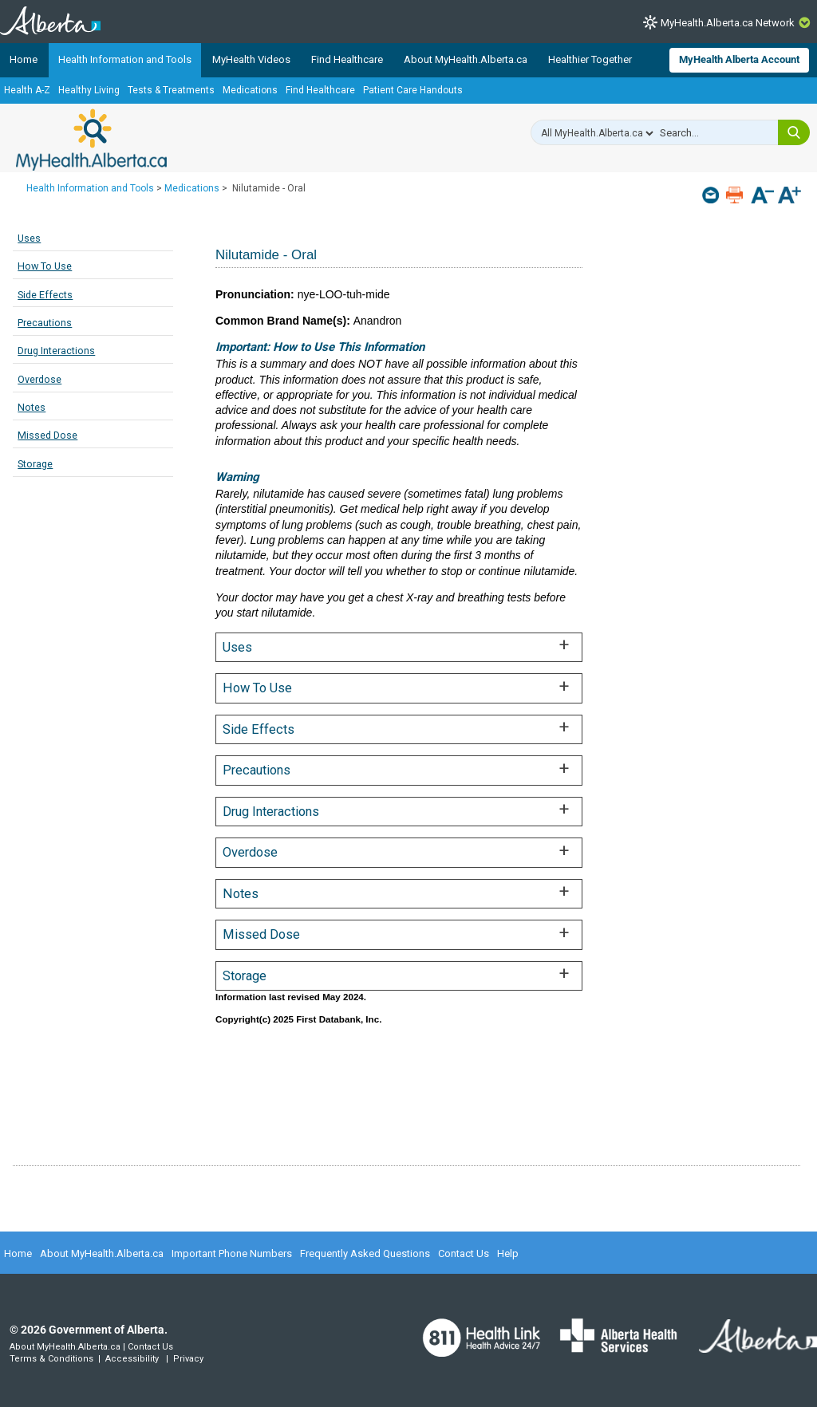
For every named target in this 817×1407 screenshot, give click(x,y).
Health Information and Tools (124, 59)
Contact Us (463, 1253)
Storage (35, 464)
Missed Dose (47, 435)
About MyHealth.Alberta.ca (465, 59)
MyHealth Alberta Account (739, 59)
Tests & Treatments (171, 90)
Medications (250, 90)
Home (23, 59)
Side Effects (45, 295)
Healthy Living (89, 90)
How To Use (45, 266)
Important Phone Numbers (232, 1253)
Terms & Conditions (51, 1359)
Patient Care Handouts (413, 90)
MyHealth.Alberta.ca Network (728, 23)
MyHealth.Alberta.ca (91, 139)
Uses (29, 238)
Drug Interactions (56, 351)
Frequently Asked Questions (365, 1253)
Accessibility (132, 1359)
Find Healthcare (347, 59)
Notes (31, 407)
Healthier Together (590, 59)
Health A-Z (27, 90)
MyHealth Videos (251, 59)
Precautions (45, 323)
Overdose (39, 379)
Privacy (188, 1359)
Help (508, 1253)
